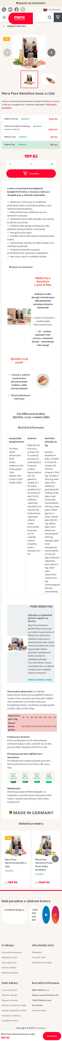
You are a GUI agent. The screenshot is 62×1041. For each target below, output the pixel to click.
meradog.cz (40, 1028)
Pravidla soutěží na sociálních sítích (11, 1018)
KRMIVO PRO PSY (16, 26)
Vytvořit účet (39, 957)
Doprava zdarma (10, 1000)
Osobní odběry (9, 967)
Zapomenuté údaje (41, 962)
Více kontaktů (39, 1010)
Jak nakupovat (9, 962)
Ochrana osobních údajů (14, 1005)
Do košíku (31, 173)
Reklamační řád (9, 957)
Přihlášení (37, 952)
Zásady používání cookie (14, 1010)
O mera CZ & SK (9, 990)
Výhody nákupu (9, 995)
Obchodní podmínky (12, 952)
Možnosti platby (10, 973)
